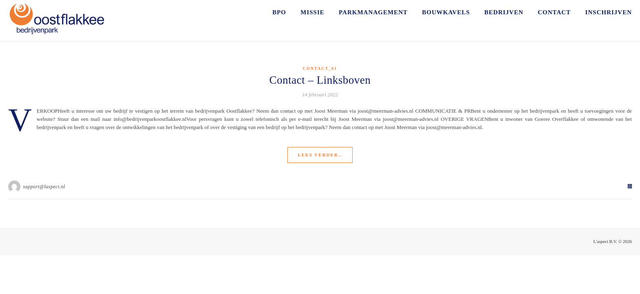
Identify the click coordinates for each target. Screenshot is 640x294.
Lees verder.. (320, 154)
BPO (279, 12)
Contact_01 (320, 68)
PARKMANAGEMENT (373, 12)
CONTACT (554, 12)
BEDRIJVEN (504, 12)
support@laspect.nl (44, 186)
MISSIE (312, 12)
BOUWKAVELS (446, 12)
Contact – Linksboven (320, 80)
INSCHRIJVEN (608, 12)
